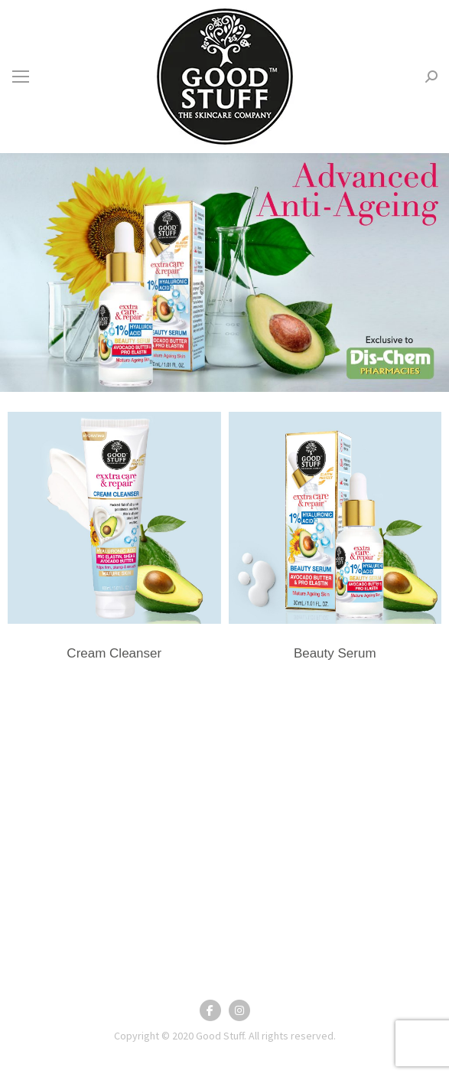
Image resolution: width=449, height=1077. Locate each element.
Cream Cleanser (114, 653)
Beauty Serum (335, 653)
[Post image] (114, 518)
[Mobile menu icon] (20, 76)
